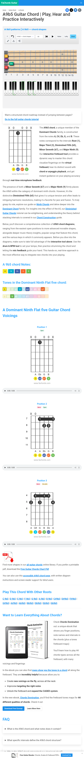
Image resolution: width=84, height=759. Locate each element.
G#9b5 (6, 603)
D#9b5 (65, 598)
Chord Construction (46, 217)
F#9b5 (73, 598)
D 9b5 (13, 598)
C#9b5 (57, 598)
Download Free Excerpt (13, 708)
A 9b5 (42, 598)
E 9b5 (20, 598)
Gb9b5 (54, 603)
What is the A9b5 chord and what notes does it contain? (34, 729)
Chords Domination (29, 697)
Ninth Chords (43, 204)
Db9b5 (38, 603)
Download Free (66, 755)
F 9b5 (27, 598)
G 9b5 (34, 598)
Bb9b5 (30, 603)
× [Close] (82, 753)
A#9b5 (14, 603)
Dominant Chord (11, 208)
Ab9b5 (22, 603)
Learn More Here (33, 708)
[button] (81, 3)
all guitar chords (35, 564)
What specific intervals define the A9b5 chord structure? (34, 740)
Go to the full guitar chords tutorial (22, 119)
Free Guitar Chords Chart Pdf (35, 569)
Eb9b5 (46, 603)
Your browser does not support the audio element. (42, 391)
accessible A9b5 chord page (36, 575)
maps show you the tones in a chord (49, 670)
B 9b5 (49, 598)
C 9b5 (5, 598)
